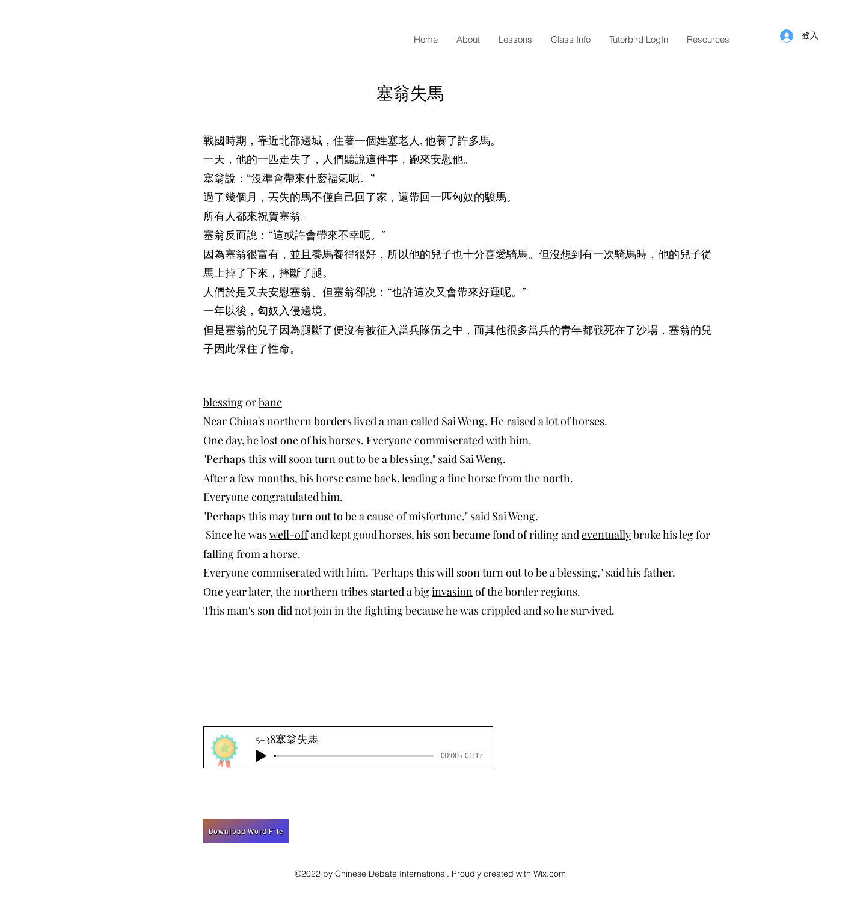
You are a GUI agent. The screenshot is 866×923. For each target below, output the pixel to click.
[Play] (261, 756)
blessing (223, 402)
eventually (606, 534)
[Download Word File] (246, 831)
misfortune (435, 516)
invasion (452, 591)
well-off (288, 534)
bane (270, 402)
